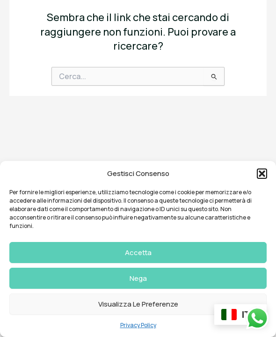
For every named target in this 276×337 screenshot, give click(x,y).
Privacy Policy (138, 325)
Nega (138, 278)
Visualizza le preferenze (138, 304)
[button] (262, 173)
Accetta (138, 252)
